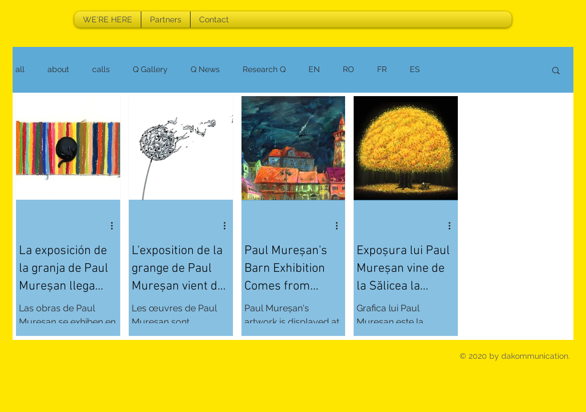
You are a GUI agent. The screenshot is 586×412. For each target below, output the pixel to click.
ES (415, 69)
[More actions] (115, 225)
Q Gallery (150, 69)
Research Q (264, 69)
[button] (556, 71)
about (58, 69)
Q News (205, 69)
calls (101, 69)
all (20, 69)
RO (348, 69)
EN (314, 69)
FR (382, 69)
